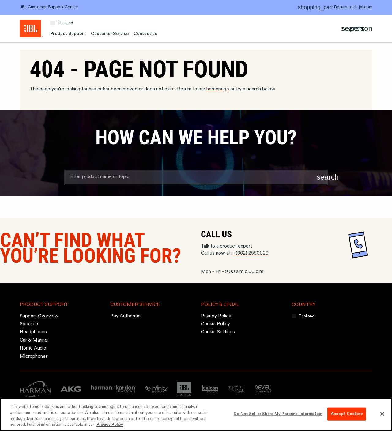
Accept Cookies (347, 414)
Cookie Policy (215, 324)
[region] (196, 414)
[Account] (361, 28)
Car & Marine (33, 340)
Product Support (68, 34)
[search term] (196, 177)
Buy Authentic (125, 316)
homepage (217, 89)
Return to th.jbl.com (353, 7)
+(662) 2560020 (251, 253)
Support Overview (39, 316)
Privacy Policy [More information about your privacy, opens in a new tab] (109, 425)
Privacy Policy (216, 316)
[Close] (382, 414)
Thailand (65, 23)
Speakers (30, 324)
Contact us (145, 34)
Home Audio (33, 348)
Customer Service (110, 34)
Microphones (34, 356)
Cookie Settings (218, 332)
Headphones (33, 332)
